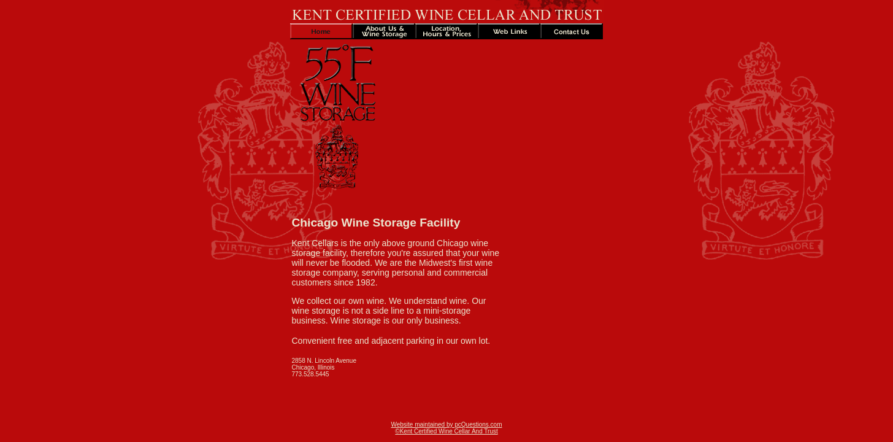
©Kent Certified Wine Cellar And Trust (446, 431)
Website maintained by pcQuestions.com (446, 424)
